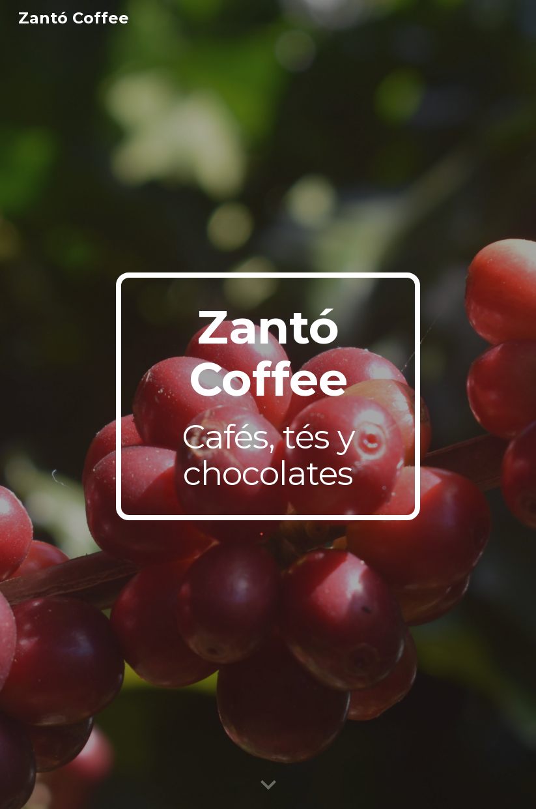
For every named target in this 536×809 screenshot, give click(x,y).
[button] (268, 785)
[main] (268, 396)
